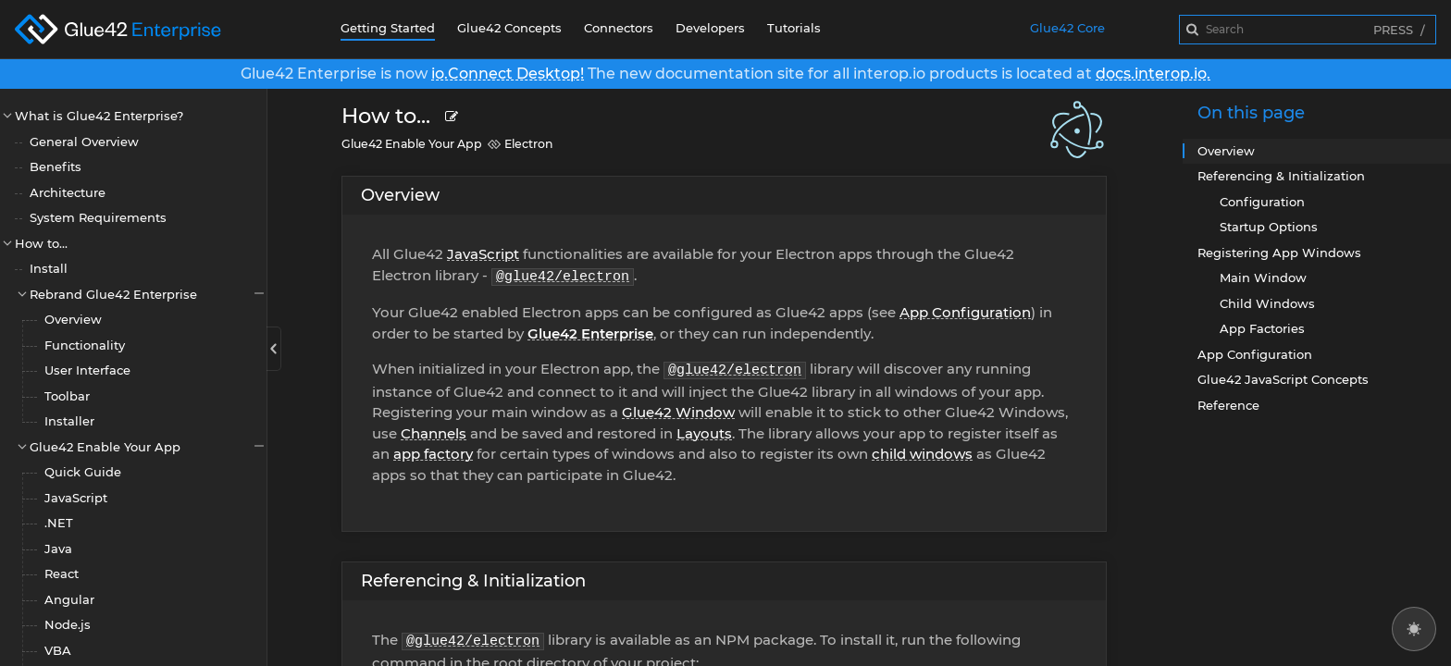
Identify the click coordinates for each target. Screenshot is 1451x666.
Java (58, 548)
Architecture (67, 192)
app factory (433, 453)
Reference (1228, 405)
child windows (922, 453)
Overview (73, 319)
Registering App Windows (1279, 252)
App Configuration (965, 312)
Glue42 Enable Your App (148, 446)
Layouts (704, 433)
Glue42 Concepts (509, 27)
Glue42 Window (678, 412)
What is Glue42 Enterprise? (99, 115)
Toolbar (67, 395)
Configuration (1262, 201)
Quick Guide (82, 471)
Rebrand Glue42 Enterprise (148, 294)
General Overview (84, 141)
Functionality (84, 345)
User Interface (87, 370)
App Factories (1262, 328)
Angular (69, 599)
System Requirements (98, 217)
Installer (69, 420)
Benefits (55, 166)
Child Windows (1267, 303)
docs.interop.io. (1153, 73)
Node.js (67, 624)
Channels (433, 433)
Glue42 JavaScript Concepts (1283, 379)
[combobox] (1307, 29)
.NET (58, 522)
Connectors (618, 27)
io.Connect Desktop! (507, 73)
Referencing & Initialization (473, 581)
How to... (41, 243)
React (61, 573)
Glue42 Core (1067, 27)
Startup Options (1269, 226)
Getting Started (388, 27)
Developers (710, 27)
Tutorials (794, 27)
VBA (57, 650)
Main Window (1263, 277)
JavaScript (75, 497)
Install (49, 268)
